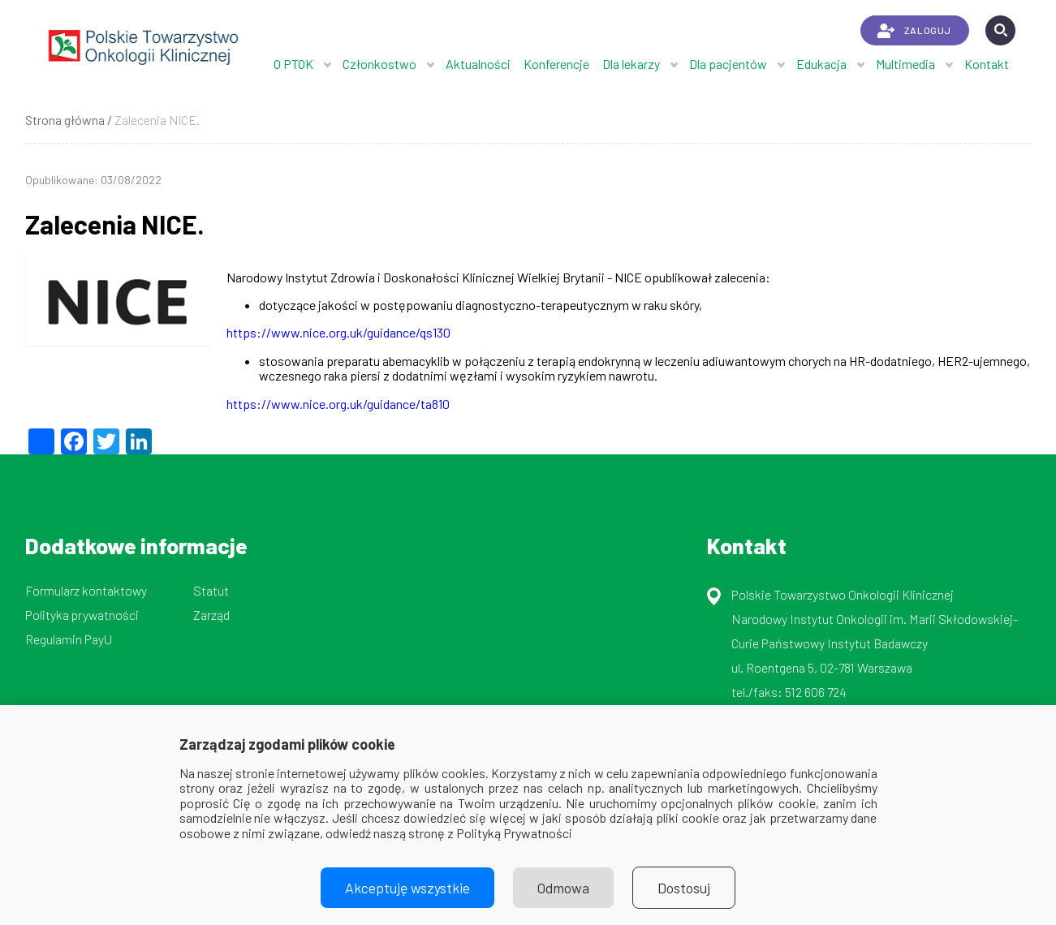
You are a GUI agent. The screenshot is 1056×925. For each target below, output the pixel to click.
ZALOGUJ (914, 31)
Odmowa (563, 888)
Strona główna (65, 119)
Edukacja (821, 63)
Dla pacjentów (728, 63)
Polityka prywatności (82, 614)
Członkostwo (379, 63)
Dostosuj (683, 888)
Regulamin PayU (68, 639)
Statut (211, 590)
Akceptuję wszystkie (407, 888)
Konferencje (556, 63)
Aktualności (478, 63)
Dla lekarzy (631, 63)
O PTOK (293, 63)
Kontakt (986, 63)
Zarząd (211, 614)
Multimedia (905, 63)
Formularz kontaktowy (86, 590)
